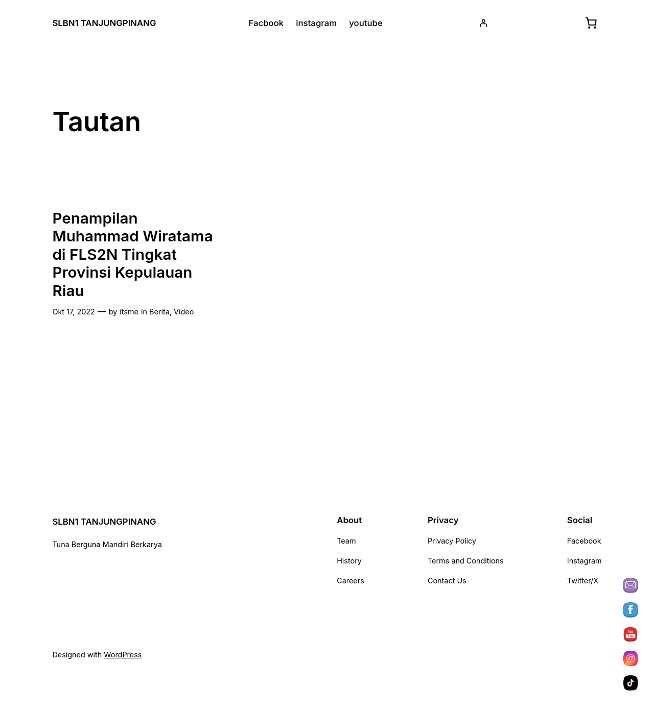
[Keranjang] (591, 23)
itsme (129, 311)
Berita (159, 311)
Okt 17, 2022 (73, 311)
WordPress (123, 654)
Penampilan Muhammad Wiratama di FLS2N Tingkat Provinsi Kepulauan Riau (132, 254)
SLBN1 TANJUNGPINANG (104, 23)
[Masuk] (483, 23)
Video (184, 311)
